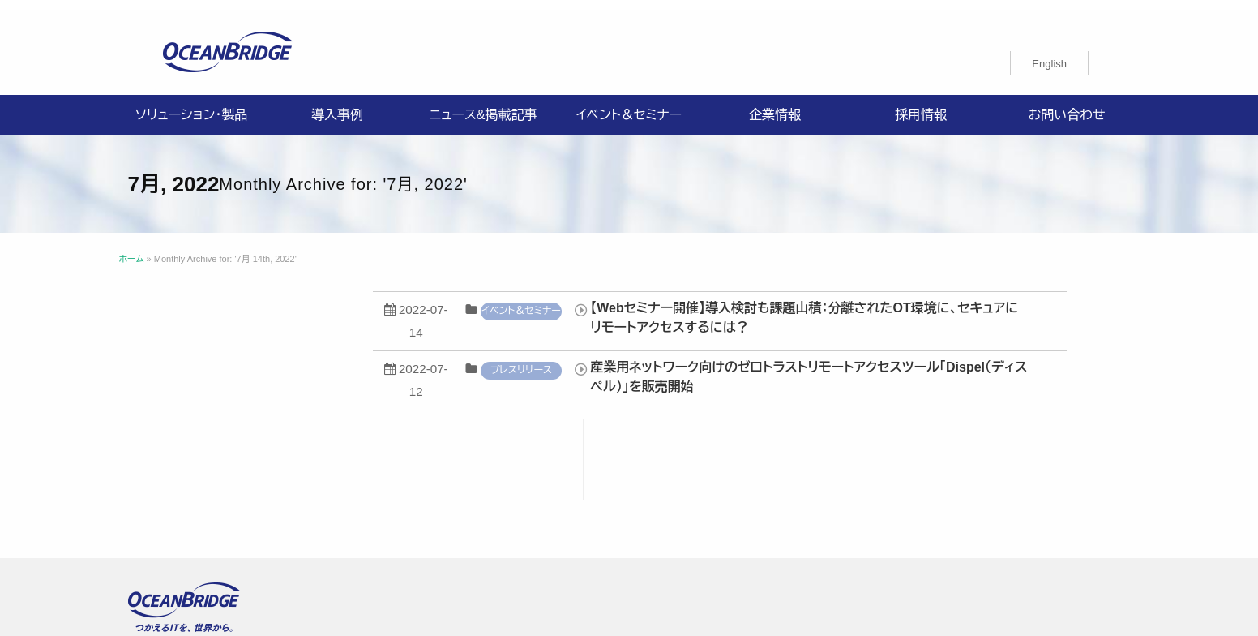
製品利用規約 (689, 507)
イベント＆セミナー (629, 105)
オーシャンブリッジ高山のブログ (829, 507)
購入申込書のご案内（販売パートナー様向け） (518, 507)
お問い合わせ (1066, 105)
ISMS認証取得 (728, 487)
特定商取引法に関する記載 (858, 487)
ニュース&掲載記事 (483, 105)
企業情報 (775, 105)
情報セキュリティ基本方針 (601, 487)
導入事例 (337, 105)
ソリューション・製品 (191, 105)
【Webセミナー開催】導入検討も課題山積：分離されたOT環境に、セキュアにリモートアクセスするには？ (862, 307)
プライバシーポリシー (459, 487)
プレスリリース (579, 360)
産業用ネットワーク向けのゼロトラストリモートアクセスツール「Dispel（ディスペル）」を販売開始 (866, 367)
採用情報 (921, 105)
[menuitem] (1049, 53)
